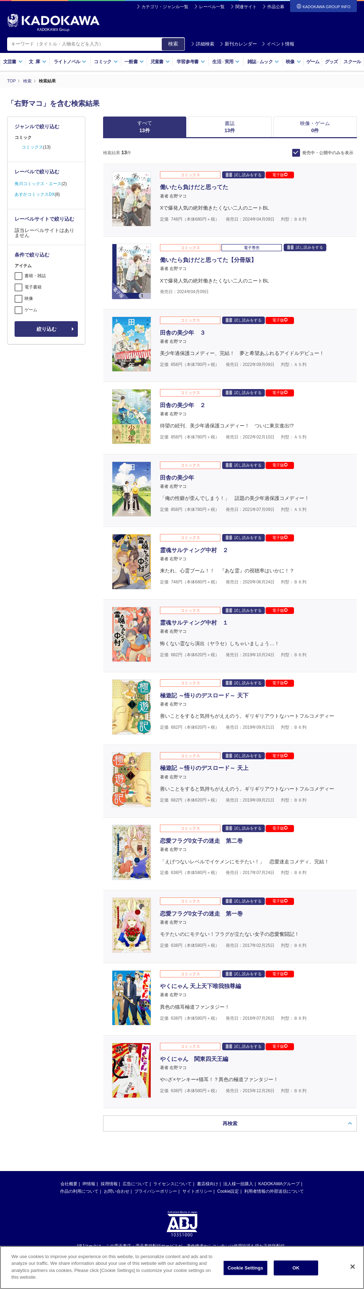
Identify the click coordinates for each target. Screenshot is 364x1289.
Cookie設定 (228, 1119)
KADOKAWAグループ (279, 1112)
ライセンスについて (172, 1112)
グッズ (331, 61)
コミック (106, 61)
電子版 (280, 175)
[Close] (352, 1267)
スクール (352, 61)
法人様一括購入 (238, 1112)
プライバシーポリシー (155, 1119)
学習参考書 (191, 61)
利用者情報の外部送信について (274, 1119)
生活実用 (226, 61)
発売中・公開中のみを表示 (327, 152)
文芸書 (13, 61)
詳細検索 (202, 44)
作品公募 (275, 6)
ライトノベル (70, 61)
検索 (173, 44)
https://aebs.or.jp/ (156, 1185)
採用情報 (109, 1112)
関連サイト (246, 6)
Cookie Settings (245, 1268)
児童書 (160, 61)
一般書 (134, 61)
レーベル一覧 (212, 6)
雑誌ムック (263, 61)
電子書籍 (33, 287)
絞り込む (47, 329)
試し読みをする (244, 174)
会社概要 (68, 1112)
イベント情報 (278, 44)
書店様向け (207, 1112)
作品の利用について (79, 1119)
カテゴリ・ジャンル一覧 (164, 6)
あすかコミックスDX (35, 194)
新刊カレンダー (238, 44)
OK (296, 1268)
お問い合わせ (116, 1119)
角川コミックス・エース (38, 183)
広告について (135, 1112)
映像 (293, 61)
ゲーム (313, 61)
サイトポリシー (197, 1119)
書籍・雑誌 (35, 275)
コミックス (32, 147)
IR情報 (88, 1112)
